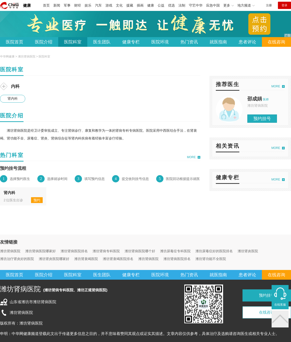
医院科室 (72, 42)
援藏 (129, 5)
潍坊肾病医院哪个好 (140, 251)
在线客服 (280, 304)
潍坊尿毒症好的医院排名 (214, 251)
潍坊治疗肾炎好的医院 (17, 259)
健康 (27, 5)
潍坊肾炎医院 (248, 251)
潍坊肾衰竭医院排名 (118, 259)
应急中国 (213, 5)
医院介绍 (43, 42)
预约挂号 (262, 118)
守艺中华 (195, 5)
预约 (36, 200)
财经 (77, 5)
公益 (161, 5)
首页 (46, 5)
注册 (269, 5)
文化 (119, 5)
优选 (171, 5)
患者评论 (247, 42)
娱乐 (88, 5)
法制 (181, 5)
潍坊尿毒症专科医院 (175, 251)
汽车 (98, 5)
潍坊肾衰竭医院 (86, 259)
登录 (284, 5)
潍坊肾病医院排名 (74, 251)
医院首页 (14, 42)
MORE (191, 157)
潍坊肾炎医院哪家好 (54, 259)
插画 (140, 5)
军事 (67, 5)
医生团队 (102, 42)
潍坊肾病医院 (26, 56)
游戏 (108, 5)
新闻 (56, 5)
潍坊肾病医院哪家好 (40, 251)
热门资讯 (189, 42)
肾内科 (13, 98)
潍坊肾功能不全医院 (210, 259)
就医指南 (218, 42)
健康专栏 (131, 42)
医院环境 (160, 42)
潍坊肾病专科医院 (106, 251)
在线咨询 (276, 42)
